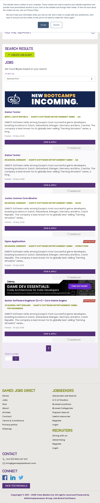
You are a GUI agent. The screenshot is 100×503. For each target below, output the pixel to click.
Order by (9, 73)
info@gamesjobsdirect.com (19, 463)
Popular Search (60, 412)
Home (5, 395)
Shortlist (74, 148)
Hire (4, 404)
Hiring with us (59, 435)
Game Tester (13, 112)
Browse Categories (62, 408)
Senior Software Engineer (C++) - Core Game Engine (36, 300)
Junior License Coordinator (21, 198)
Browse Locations (61, 404)
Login (55, 424)
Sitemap (7, 428)
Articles (6, 412)
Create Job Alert (19, 54)
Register (56, 420)
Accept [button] (43, 25)
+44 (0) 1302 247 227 (15, 459)
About (5, 408)
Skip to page (12, 353)
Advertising (58, 439)
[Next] (52, 346)
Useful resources (61, 416)
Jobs (4, 400)
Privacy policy (9, 424)
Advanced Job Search (64, 395)
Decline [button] (56, 25)
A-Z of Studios (60, 400)
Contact (7, 416)
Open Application (15, 241)
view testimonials (16, 486)
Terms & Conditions (13, 420)
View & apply (50, 142)
